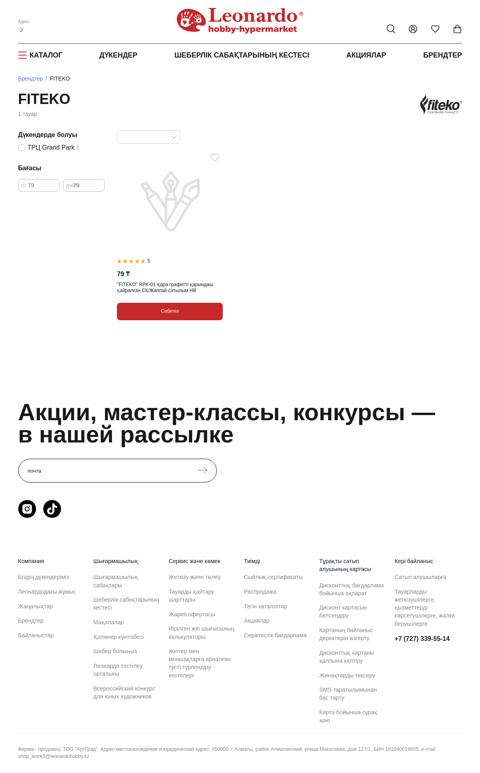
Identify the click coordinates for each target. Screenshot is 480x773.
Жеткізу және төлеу (195, 577)
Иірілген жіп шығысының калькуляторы (202, 632)
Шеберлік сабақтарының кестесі (241, 55)
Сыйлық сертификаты (273, 577)
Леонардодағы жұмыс (47, 591)
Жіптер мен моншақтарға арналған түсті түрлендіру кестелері (200, 663)
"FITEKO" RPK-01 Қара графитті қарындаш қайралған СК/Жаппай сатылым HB (165, 287)
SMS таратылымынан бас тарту (348, 693)
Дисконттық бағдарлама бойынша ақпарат (351, 589)
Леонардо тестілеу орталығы (118, 670)
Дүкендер (118, 55)
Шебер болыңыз (115, 651)
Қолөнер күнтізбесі (119, 637)
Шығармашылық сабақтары (116, 581)
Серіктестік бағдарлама (275, 635)
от (24, 185)
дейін (73, 185)
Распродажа (260, 591)
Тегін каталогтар (265, 606)
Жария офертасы (192, 614)
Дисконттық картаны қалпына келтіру (346, 657)
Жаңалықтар (35, 606)
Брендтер (442, 55)
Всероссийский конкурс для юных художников (124, 692)
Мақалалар (109, 622)
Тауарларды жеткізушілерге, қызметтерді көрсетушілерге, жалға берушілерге (425, 607)
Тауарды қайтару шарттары (191, 595)
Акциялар (366, 55)
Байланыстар (36, 635)
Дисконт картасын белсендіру (343, 611)
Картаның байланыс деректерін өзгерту (346, 634)
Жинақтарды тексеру (347, 675)
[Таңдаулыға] (215, 157)
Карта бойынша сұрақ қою (348, 716)
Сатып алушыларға (421, 577)
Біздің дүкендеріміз (43, 577)
